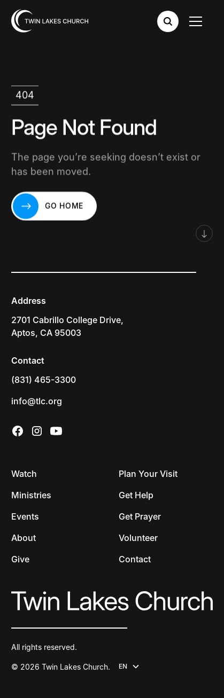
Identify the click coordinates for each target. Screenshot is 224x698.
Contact (135, 559)
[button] (198, 21)
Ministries (31, 495)
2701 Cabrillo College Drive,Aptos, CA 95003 (67, 326)
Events (25, 516)
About (23, 537)
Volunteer (138, 537)
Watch (24, 473)
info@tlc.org (36, 401)
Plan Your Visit (148, 473)
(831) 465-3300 (43, 379)
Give (20, 559)
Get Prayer (140, 516)
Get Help (136, 495)
